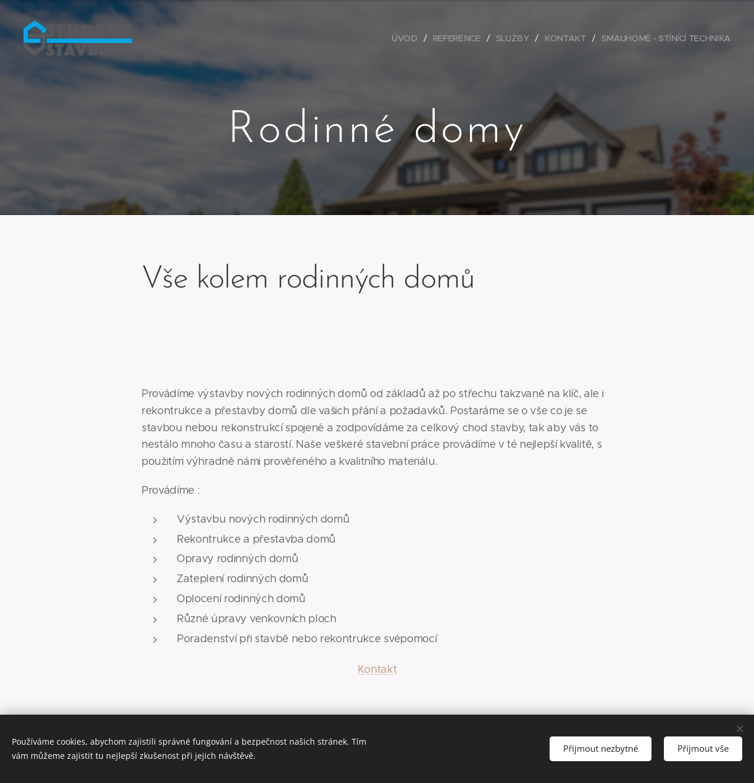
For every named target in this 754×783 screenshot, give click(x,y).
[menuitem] (411, 38)
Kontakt (377, 669)
